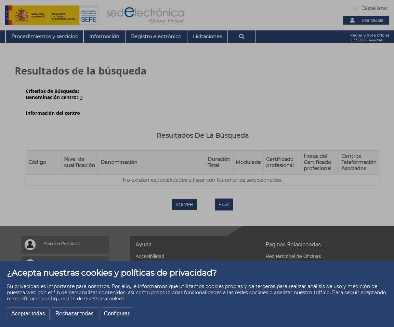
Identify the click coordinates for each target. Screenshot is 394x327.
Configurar (117, 313)
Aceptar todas (28, 313)
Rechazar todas (74, 313)
